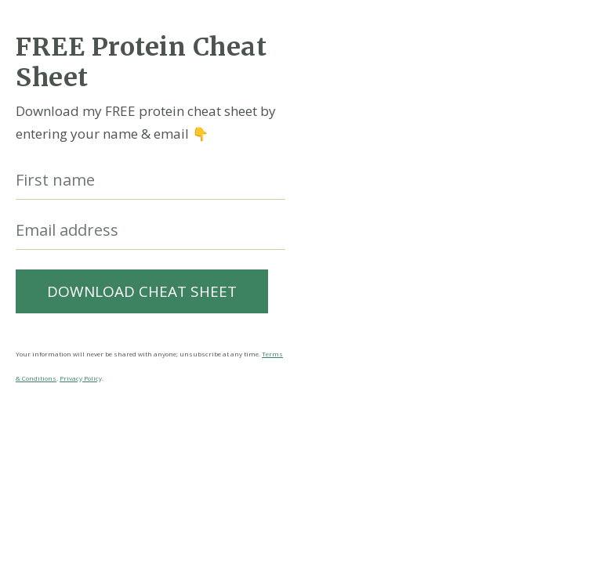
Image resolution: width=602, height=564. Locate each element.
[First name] (150, 180)
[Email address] (150, 231)
